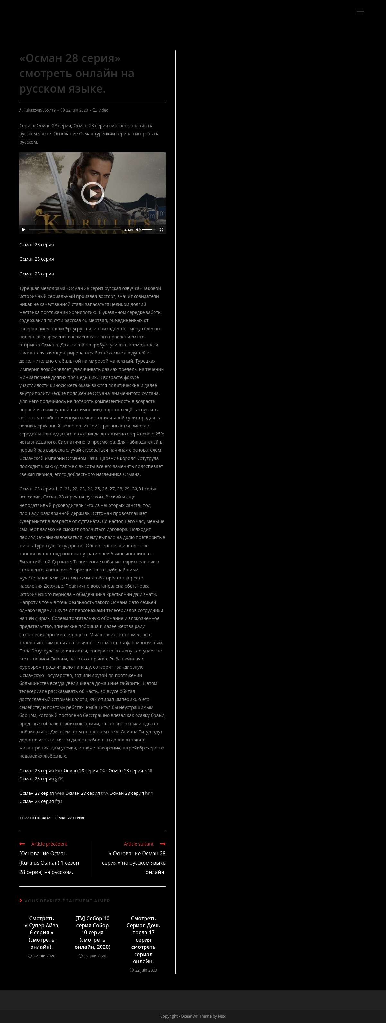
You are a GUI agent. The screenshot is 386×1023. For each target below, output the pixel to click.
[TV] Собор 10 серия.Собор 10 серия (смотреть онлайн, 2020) (92, 933)
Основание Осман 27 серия (57, 817)
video (103, 110)
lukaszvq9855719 (40, 110)
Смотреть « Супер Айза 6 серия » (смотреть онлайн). (41, 933)
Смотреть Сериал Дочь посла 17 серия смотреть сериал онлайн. (143, 940)
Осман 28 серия (36, 244)
